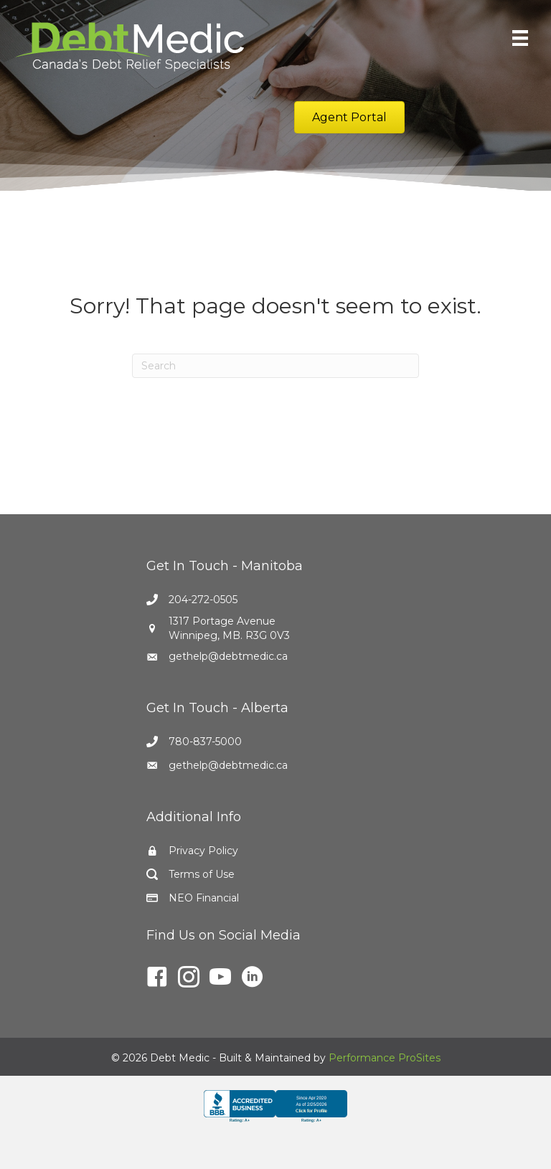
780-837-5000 (205, 741)
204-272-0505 (203, 599)
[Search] (275, 366)
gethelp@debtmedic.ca (228, 656)
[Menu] (520, 38)
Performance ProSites (385, 1057)
